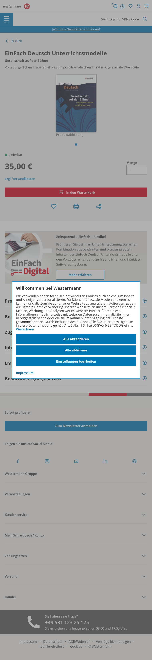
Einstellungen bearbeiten (76, 361)
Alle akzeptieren (76, 339)
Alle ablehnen (76, 350)
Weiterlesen (25, 329)
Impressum (24, 373)
